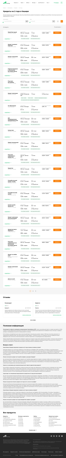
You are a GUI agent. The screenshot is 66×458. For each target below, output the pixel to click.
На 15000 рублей (37, 425)
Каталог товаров (58, 451)
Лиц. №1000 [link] (13, 57)
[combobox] (58, 27)
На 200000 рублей (37, 426)
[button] (56, 2)
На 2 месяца (20, 419)
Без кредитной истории (7, 420)
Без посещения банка (53, 422)
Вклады (34, 2)
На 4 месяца (20, 422)
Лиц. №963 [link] (14, 33)
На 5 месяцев (20, 423)
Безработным (51, 426)
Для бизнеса (41, 2)
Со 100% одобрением (38, 422)
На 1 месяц (20, 417)
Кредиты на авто (14, 451)
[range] (15, 21)
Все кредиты (6, 451)
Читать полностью (26, 315)
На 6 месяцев (20, 425)
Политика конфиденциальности (42, 455)
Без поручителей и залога (8, 423)
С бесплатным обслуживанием (54, 419)
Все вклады (44, 451)
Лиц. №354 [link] (14, 182)
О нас (16, 455)
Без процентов (51, 423)
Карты (23, 2)
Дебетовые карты (36, 451)
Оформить (57, 180)
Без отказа (51, 420)
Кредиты (16, 2)
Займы (28, 2)
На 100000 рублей (37, 417)
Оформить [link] (57, 32)
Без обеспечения (6, 422)
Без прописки (5, 426)
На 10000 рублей (37, 419)
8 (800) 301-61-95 (35, 444)
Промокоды (51, 451)
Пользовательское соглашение (26, 455)
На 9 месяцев (20, 426)
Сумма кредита (5, 19)
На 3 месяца (20, 420)
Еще (48, 2)
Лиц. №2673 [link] (12, 72)
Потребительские (6, 417)
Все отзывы (33, 320)
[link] (51, 436)
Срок (31, 19)
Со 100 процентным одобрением (9, 419)
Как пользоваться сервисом (57, 455)
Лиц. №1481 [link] (13, 231)
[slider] (15, 22)
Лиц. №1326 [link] (14, 46)
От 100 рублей (36, 423)
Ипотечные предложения (25, 451)
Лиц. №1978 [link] (9, 257)
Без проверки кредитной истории (9, 425)
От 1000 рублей (36, 420)
